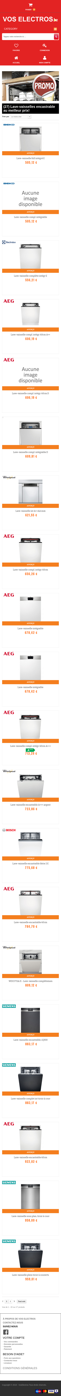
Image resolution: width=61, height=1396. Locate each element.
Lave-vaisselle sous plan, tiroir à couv (30, 1216)
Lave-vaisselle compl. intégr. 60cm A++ (30, 334)
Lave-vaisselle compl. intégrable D (30, 452)
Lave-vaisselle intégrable (30, 628)
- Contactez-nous (10, 1361)
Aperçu (30, 153)
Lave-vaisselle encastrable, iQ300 (31, 1040)
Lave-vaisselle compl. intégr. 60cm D (30, 393)
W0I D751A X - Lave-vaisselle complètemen (30, 981)
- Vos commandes (10, 1342)
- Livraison (7, 1363)
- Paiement (7, 1349)
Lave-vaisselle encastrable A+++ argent (31, 805)
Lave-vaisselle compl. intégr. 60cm (30, 569)
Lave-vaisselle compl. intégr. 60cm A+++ (30, 746)
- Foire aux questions (12, 1358)
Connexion (45, 46)
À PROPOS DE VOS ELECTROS (19, 1319)
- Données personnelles (13, 1344)
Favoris (16, 46)
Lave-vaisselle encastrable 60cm (30, 922)
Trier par (5, 116)
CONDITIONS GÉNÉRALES (20, 1368)
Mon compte (45, 59)
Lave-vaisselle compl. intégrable (30, 217)
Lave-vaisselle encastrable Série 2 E (30, 863)
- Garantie (7, 1347)
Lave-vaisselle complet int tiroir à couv (30, 1098)
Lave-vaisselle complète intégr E (30, 276)
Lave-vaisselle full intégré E (31, 158)
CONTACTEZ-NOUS (13, 1323)
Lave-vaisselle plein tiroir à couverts (30, 1275)
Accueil (16, 59)
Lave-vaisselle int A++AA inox (31, 511)
